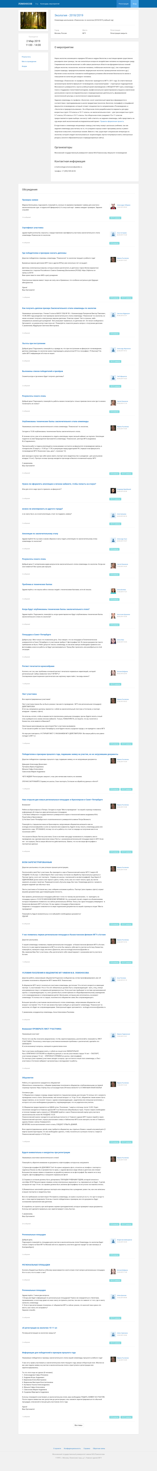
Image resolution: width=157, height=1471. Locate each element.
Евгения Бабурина (122, 671)
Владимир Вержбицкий (124, 489)
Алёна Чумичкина (122, 1333)
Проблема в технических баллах (37, 584)
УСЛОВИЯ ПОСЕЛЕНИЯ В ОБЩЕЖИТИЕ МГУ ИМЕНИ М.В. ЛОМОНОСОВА (55, 973)
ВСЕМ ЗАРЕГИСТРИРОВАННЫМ (37, 862)
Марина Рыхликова (123, 258)
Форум (24, 66)
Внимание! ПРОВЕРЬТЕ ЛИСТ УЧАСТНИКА (41, 1029)
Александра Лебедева (123, 205)
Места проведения (29, 61)
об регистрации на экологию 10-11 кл (39, 1328)
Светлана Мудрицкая (123, 313)
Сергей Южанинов (122, 401)
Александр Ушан (122, 539)
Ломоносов (25, 4)
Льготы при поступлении (33, 343)
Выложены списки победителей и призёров (42, 371)
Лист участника (29, 694)
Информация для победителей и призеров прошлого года (49, 1352)
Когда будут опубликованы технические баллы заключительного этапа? (56, 609)
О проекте (57, 1448)
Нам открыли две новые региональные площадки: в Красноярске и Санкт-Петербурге (62, 799)
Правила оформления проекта (112, 121)
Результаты (26, 57)
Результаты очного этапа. (34, 396)
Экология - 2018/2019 (69, 15)
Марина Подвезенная (123, 1034)
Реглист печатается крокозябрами (38, 666)
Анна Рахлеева (121, 978)
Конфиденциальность (72, 1448)
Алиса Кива (120, 640)
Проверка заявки (30, 200)
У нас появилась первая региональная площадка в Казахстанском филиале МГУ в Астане (64, 934)
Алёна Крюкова (121, 1295)
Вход (135, 4)
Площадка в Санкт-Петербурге (36, 634)
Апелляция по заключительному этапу (40, 533)
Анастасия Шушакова (123, 614)
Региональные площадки (34, 1234)
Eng (36, 4)
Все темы (78, 1425)
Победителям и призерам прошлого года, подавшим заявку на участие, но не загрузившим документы (70, 754)
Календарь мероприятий (49, 4)
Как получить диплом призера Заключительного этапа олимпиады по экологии (59, 308)
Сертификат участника (32, 227)
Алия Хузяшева (121, 514)
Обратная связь (99, 1448)
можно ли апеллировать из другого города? (42, 509)
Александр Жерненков (124, 348)
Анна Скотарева (122, 233)
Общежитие (27, 1077)
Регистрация (124, 4)
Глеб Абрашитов (122, 376)
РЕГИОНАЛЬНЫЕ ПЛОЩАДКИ (36, 1265)
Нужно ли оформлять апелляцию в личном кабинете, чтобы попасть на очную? (59, 484)
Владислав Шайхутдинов (124, 1240)
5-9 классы (114, 243)
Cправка (87, 1448)
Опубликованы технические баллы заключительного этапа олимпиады (55, 421)
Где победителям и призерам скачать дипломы (44, 253)
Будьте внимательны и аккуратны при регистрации (46, 1152)
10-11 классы (115, 218)
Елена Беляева (121, 589)
